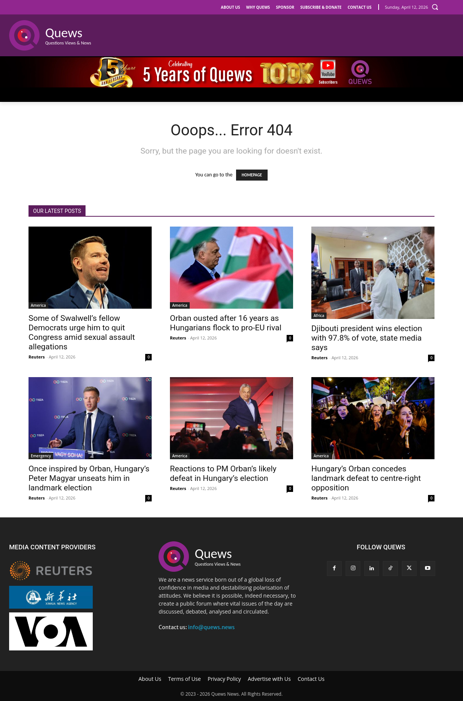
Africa (319, 315)
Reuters (37, 357)
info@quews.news (211, 627)
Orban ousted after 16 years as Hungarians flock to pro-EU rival (225, 323)
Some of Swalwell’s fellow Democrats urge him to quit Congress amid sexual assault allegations (82, 332)
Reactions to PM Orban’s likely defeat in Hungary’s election (223, 473)
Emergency (41, 455)
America (38, 305)
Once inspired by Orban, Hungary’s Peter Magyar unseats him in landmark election (89, 478)
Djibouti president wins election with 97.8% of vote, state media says (366, 338)
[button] (435, 7)
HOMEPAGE (252, 175)
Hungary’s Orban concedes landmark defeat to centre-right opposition (366, 478)
